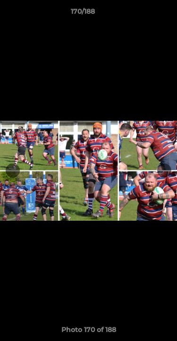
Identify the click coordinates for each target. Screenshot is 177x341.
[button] (143, 13)
